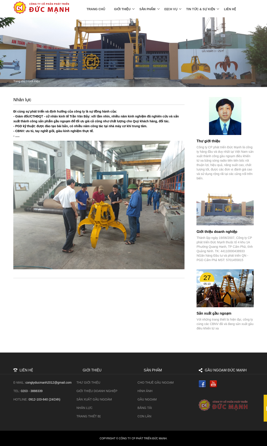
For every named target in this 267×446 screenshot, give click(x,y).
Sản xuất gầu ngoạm (213, 313)
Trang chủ (95, 9)
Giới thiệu (122, 9)
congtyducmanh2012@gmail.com (49, 382)
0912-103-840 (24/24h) (44, 399)
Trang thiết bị (89, 416)
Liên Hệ (230, 9)
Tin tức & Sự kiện (200, 9)
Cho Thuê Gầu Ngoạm (155, 382)
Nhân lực (84, 407)
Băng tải (144, 407)
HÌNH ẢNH (144, 390)
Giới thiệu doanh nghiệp (216, 231)
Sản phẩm (147, 9)
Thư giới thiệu (208, 141)
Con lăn (144, 416)
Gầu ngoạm (147, 399)
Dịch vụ (170, 9)
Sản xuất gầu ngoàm (94, 399)
